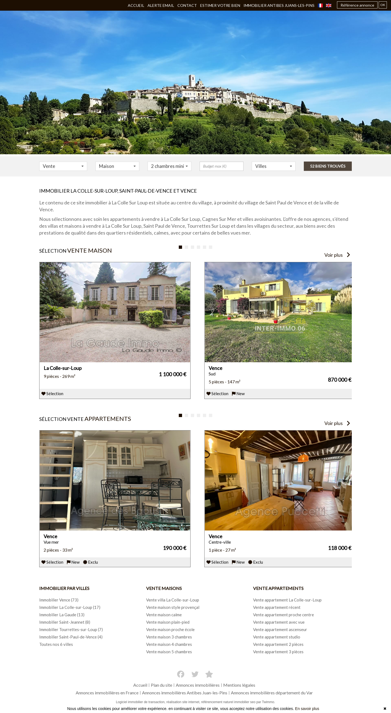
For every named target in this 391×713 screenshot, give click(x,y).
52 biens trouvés (327, 169)
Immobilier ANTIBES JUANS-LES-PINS (278, 5)
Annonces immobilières (198, 685)
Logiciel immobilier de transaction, (141, 702)
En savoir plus (307, 708)
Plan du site (161, 685)
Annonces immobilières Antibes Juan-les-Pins (184, 692)
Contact (187, 5)
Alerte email (161, 5)
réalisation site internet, (183, 702)
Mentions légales (239, 685)
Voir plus (337, 255)
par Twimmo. (265, 702)
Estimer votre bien (220, 5)
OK (382, 5)
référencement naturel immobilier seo (228, 702)
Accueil (136, 5)
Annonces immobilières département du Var (272, 692)
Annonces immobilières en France (107, 692)
